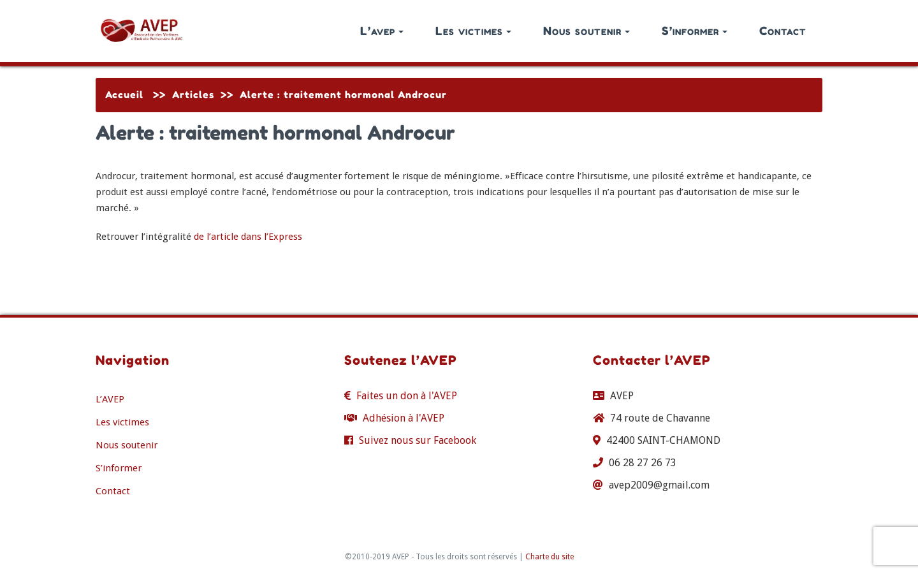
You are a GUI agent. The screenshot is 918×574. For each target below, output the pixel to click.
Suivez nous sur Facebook (417, 440)
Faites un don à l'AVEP (406, 396)
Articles (193, 95)
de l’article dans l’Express (248, 236)
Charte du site (549, 556)
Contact (782, 31)
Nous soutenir (586, 31)
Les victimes (473, 31)
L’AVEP (110, 399)
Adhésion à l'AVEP (403, 418)
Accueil (124, 95)
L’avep (382, 31)
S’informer (694, 31)
